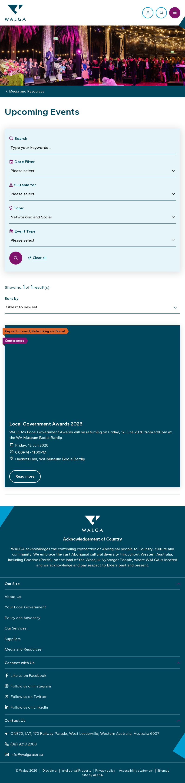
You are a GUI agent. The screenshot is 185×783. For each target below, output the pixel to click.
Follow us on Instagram (28, 686)
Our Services (15, 628)
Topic (19, 208)
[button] (92, 170)
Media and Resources (23, 649)
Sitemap (163, 770)
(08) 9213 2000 (21, 744)
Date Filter (25, 161)
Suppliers (13, 638)
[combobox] (92, 308)
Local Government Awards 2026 (46, 424)
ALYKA (98, 775)
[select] (175, 307)
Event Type (25, 231)
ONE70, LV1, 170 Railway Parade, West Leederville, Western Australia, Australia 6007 (82, 733)
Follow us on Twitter (25, 696)
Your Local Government (25, 607)
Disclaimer (50, 770)
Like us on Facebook (25, 675)
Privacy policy (105, 770)
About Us (13, 596)
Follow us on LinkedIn (26, 707)
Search (21, 138)
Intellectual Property (76, 770)
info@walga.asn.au (24, 754)
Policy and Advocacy (22, 617)
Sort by (12, 298)
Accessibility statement (136, 770)
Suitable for (25, 184)
